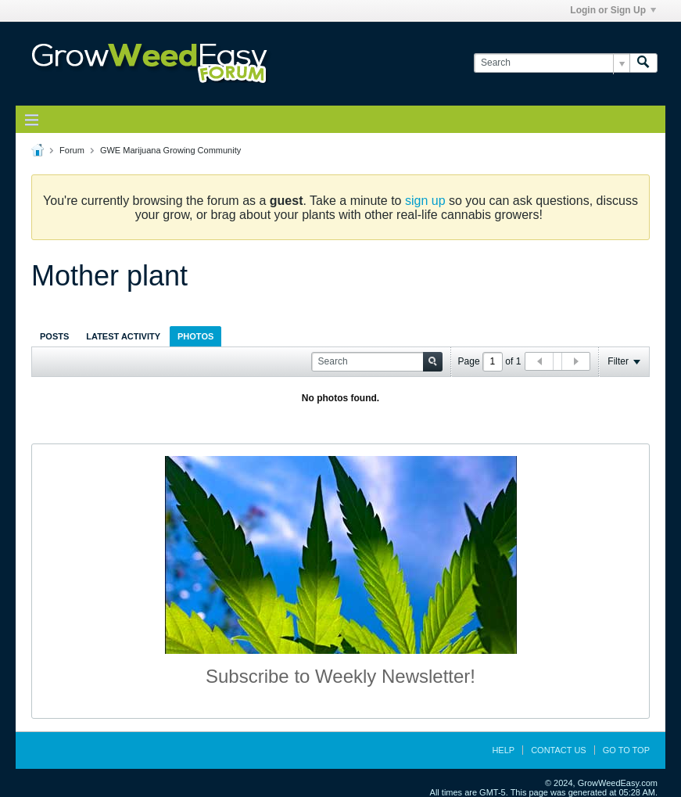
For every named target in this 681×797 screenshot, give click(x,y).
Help (503, 750)
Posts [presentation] (54, 336)
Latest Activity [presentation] (123, 336)
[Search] (551, 63)
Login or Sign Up (613, 10)
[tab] (54, 335)
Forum (71, 150)
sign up (425, 200)
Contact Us (558, 750)
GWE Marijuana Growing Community (170, 150)
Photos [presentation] (195, 336)
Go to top (626, 750)
